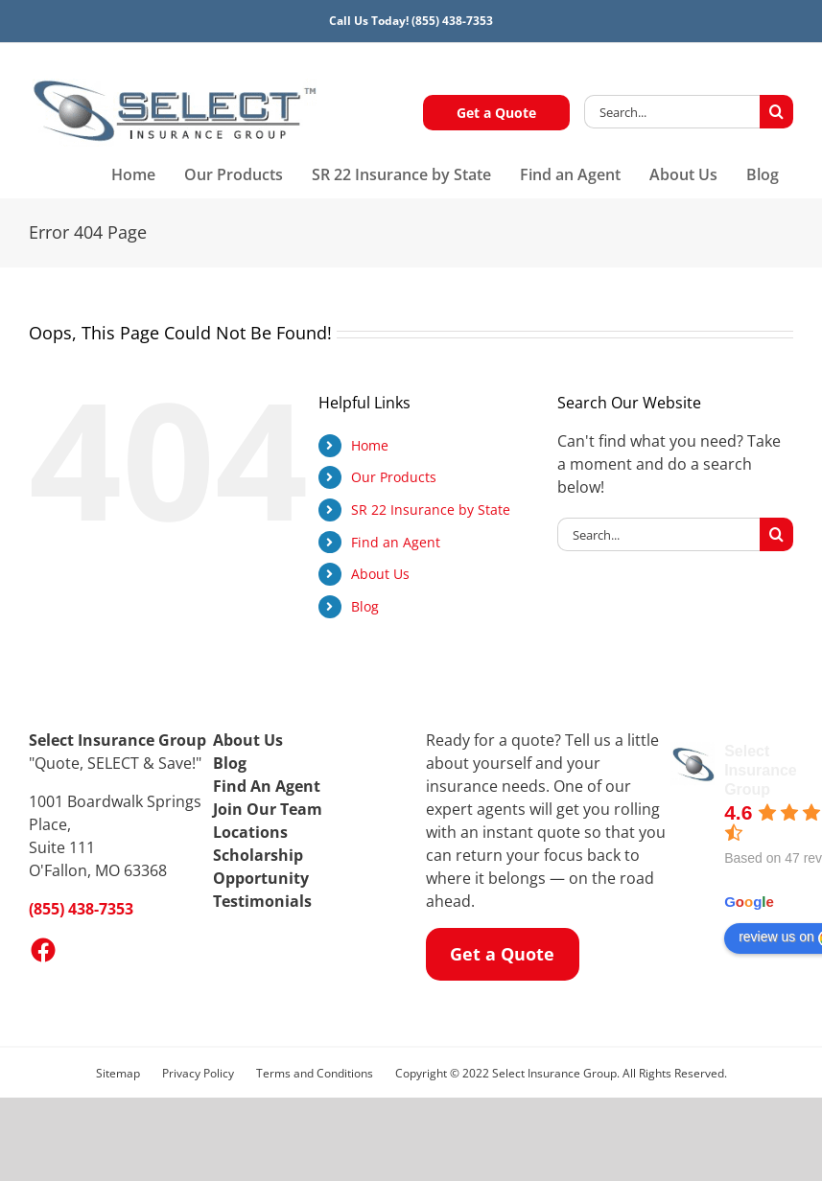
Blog (365, 606)
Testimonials (262, 901)
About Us (380, 574)
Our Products (393, 477)
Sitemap (118, 1073)
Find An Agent (266, 786)
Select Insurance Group (760, 770)
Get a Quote (496, 113)
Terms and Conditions (314, 1073)
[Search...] (672, 111)
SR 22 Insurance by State (430, 509)
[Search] (776, 111)
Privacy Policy (198, 1073)
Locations (250, 832)
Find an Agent (395, 542)
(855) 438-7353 (452, 20)
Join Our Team (267, 809)
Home (369, 445)
